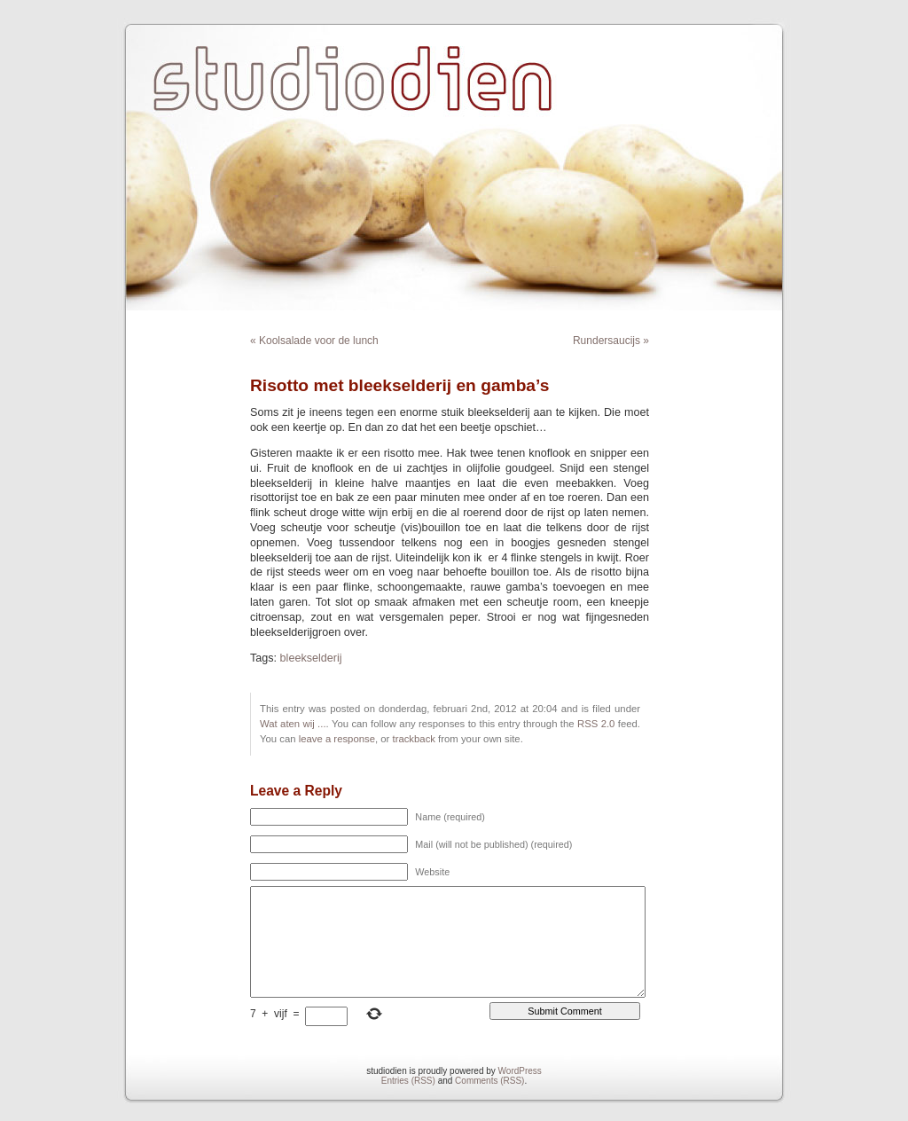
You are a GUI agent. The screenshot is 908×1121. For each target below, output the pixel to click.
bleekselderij (311, 658)
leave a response (337, 738)
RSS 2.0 (595, 723)
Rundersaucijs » (611, 340)
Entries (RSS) (408, 1081)
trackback (413, 738)
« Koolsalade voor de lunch (314, 340)
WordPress (520, 1071)
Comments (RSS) (489, 1081)
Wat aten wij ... (293, 723)
